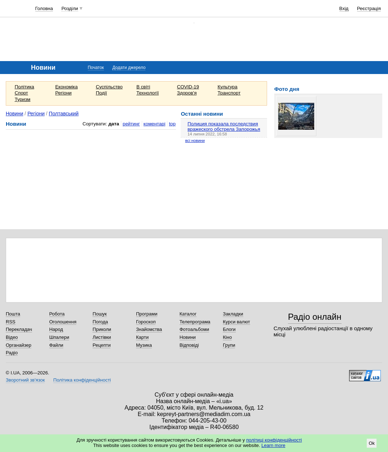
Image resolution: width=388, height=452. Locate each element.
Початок (96, 67)
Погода (100, 321)
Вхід (344, 8)
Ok (372, 443)
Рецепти (101, 345)
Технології (147, 93)
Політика (24, 86)
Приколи (102, 329)
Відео (12, 337)
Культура (227, 86)
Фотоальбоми (194, 329)
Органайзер (18, 345)
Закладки (233, 314)
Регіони (63, 93)
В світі (143, 86)
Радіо (12, 352)
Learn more (273, 445)
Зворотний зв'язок (25, 380)
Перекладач (19, 329)
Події (101, 93)
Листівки (102, 337)
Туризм (23, 99)
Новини (14, 113)
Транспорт (228, 93)
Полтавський (64, 113)
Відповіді (189, 345)
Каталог (188, 314)
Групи (229, 345)
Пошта (13, 314)
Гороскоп (145, 321)
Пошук (100, 314)
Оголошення (63, 321)
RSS (10, 321)
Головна (44, 8)
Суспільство (109, 86)
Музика (144, 345)
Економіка (66, 86)
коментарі (155, 123)
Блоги (229, 329)
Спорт (21, 93)
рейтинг (131, 123)
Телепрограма (195, 321)
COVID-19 (188, 86)
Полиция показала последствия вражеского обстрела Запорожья (224, 126)
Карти (142, 337)
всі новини (194, 140)
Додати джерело (128, 67)
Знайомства (149, 329)
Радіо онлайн (315, 317)
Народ (56, 329)
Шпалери (59, 337)
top (172, 123)
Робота (57, 314)
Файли (56, 345)
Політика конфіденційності (82, 380)
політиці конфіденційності (274, 440)
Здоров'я (187, 93)
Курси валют (236, 321)
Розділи (70, 8)
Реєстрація (369, 8)
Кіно (227, 337)
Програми (146, 314)
